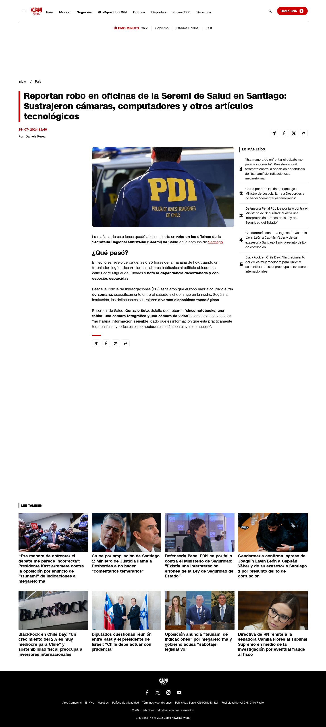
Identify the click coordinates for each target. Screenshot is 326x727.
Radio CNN (292, 10)
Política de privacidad (125, 702)
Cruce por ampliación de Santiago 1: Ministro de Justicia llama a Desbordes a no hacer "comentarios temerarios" (274, 193)
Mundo (64, 12)
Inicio (22, 81)
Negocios (84, 12)
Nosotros (103, 702)
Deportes (158, 12)
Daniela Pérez (36, 136)
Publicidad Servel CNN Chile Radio (243, 702)
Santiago (215, 242)
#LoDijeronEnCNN (112, 12)
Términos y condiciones (157, 702)
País (49, 12)
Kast (209, 28)
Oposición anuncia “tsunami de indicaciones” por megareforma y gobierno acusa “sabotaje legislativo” (198, 641)
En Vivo (89, 702)
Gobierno (161, 28)
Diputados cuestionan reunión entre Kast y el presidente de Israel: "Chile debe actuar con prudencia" (122, 641)
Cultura (139, 12)
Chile (144, 28)
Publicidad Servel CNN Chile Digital (196, 702)
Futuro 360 (181, 12)
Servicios (204, 12)
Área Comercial (72, 702)
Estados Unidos (187, 28)
